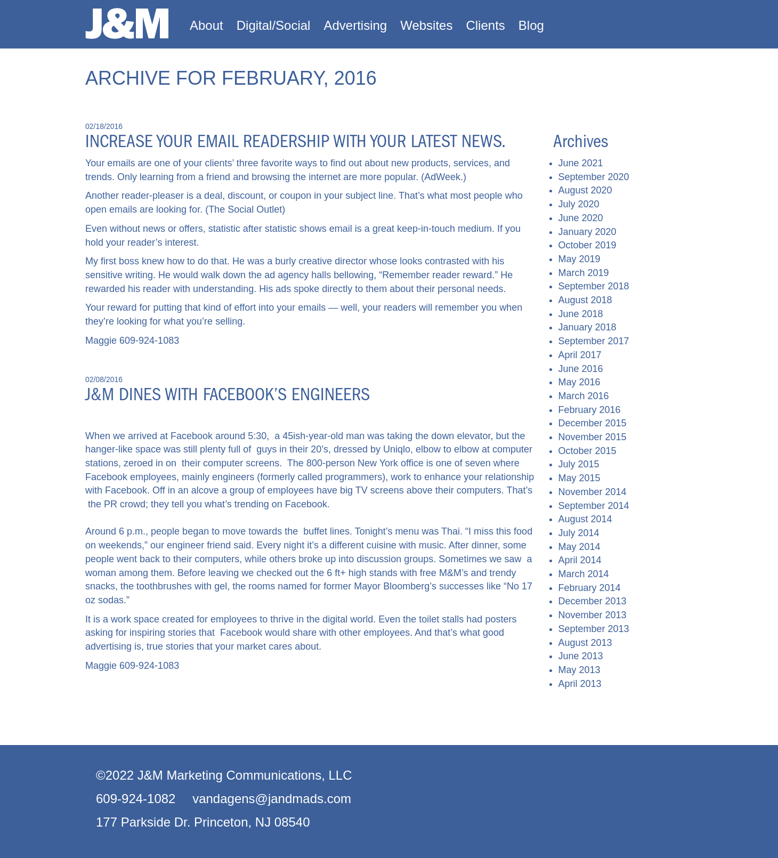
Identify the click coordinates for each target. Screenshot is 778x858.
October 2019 (587, 245)
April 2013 (580, 683)
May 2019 (579, 259)
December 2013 (592, 601)
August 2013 (585, 642)
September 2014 (593, 505)
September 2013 (593, 629)
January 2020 (587, 231)
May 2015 (579, 478)
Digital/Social (274, 25)
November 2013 (592, 615)
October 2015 (587, 451)
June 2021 (580, 163)
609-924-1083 (149, 340)
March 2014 (583, 574)
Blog (531, 25)
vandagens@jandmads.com (271, 798)
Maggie (101, 340)
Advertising (355, 25)
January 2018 (587, 327)
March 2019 (583, 273)
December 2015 (592, 423)
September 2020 (593, 177)
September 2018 (593, 286)
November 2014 (592, 492)
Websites (426, 25)
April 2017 (580, 355)
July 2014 (578, 533)
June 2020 (580, 218)
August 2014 (585, 519)
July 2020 (578, 204)
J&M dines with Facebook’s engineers (227, 394)
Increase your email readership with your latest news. (295, 141)
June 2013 (580, 656)
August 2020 (585, 190)
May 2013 (579, 670)
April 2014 (580, 560)
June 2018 (580, 314)
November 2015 (592, 437)
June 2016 (580, 368)
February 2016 (589, 409)
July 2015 (578, 464)
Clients (485, 25)
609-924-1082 (135, 798)
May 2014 (579, 546)
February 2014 (589, 587)
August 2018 (585, 300)
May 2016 (579, 382)
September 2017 (593, 341)
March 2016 (583, 396)
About (206, 25)
